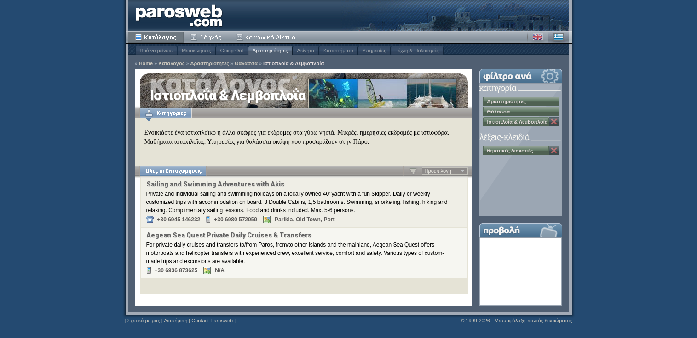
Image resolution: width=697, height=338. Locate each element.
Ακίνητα (305, 50)
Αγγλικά (538, 37)
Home (146, 63)
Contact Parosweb (212, 320)
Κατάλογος (156, 37)
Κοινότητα (267, 37)
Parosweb (179, 15)
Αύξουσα (413, 171)
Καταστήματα (338, 50)
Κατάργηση (554, 121)
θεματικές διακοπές (510, 150)
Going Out (231, 50)
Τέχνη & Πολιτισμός (416, 50)
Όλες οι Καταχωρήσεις (173, 171)
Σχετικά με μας (143, 320)
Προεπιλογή (438, 171)
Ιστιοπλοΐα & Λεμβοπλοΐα (293, 63)
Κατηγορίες (165, 113)
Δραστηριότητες (270, 50)
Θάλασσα (246, 63)
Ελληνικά (558, 37)
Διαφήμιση (175, 320)
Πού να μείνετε (156, 50)
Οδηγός (207, 37)
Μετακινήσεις (196, 50)
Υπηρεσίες (374, 50)
